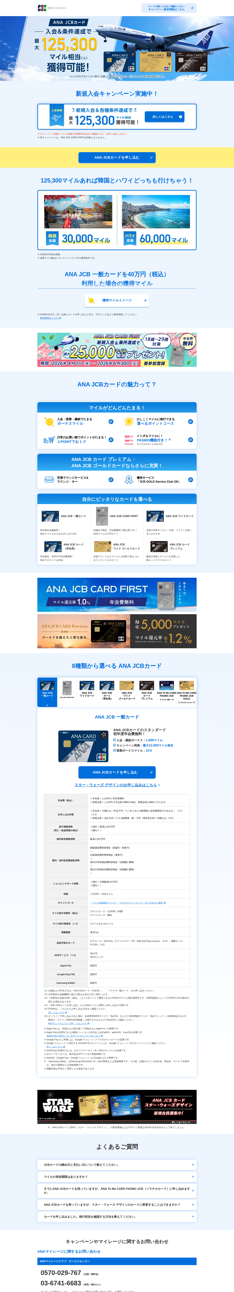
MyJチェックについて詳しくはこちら (67, 1023)
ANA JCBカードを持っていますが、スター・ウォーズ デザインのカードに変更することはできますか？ (112, 1204)
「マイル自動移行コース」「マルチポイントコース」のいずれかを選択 (126, 903)
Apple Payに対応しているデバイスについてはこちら (73, 1036)
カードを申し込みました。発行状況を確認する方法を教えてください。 (90, 1216)
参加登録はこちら (49, 318)
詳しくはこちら (56, 1012)
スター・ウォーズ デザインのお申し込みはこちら (116, 785)
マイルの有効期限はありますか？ (66, 1176)
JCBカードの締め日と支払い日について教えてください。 (82, 1164)
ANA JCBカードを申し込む (117, 157)
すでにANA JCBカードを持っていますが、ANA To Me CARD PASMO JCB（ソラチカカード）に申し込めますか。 (117, 1190)
